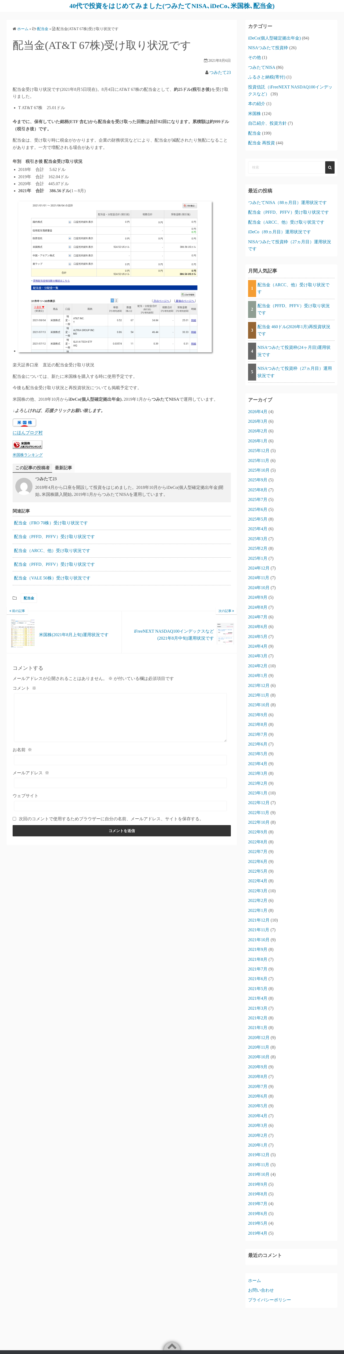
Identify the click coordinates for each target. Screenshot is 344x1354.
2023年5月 (257, 753)
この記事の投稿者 (32, 467)
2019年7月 (257, 1203)
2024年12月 (259, 568)
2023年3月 (257, 773)
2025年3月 (257, 538)
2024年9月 (257, 597)
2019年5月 (257, 1223)
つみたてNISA (261, 67)
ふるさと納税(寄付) (266, 77)
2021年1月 (257, 1027)
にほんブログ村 (28, 432)
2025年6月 (257, 509)
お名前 (22, 749)
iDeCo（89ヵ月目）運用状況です (279, 232)
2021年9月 (257, 949)
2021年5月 (257, 988)
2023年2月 (257, 783)
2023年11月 (258, 695)
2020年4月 (257, 1115)
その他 (254, 57)
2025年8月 (257, 490)
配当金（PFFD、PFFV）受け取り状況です (54, 536)
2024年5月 (257, 636)
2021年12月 (259, 920)
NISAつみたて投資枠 (268, 47)
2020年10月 (259, 1057)
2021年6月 (257, 978)
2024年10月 (259, 587)
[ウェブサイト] (120, 806)
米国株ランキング (28, 455)
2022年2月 (257, 900)
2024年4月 (257, 646)
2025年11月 (258, 460)
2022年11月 (258, 812)
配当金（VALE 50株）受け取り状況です (52, 578)
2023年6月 (257, 744)
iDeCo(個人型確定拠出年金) (274, 38)
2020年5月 (257, 1106)
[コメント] (120, 717)
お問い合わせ (261, 1290)
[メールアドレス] (120, 783)
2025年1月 (257, 558)
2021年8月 (257, 959)
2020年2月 (257, 1135)
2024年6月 (257, 626)
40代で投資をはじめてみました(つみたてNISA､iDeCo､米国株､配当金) (171, 5)
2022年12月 (259, 802)
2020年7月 (257, 1086)
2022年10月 (259, 822)
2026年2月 (257, 431)
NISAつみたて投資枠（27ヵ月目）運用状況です (294, 372)
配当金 (29, 598)
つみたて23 (220, 72)
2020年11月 (258, 1047)
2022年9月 (257, 832)
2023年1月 (257, 793)
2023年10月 (259, 705)
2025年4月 (257, 528)
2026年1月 (257, 441)
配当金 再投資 (261, 143)
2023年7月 (257, 734)
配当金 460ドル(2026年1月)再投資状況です (293, 330)
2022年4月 (257, 881)
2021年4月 (257, 998)
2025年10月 (259, 470)
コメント (24, 688)
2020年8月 (257, 1076)
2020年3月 (257, 1125)
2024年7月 (257, 617)
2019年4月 (257, 1233)
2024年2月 (257, 666)
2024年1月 (257, 675)
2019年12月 (259, 1154)
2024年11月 (258, 577)
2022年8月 (257, 842)
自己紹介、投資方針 (267, 123)
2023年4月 (257, 763)
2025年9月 (257, 480)
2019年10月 (259, 1174)
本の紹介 (256, 103)
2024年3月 (257, 656)
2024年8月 (257, 607)
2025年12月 (259, 450)
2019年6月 (257, 1213)
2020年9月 (257, 1067)
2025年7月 (257, 499)
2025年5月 (257, 519)
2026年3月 (257, 421)
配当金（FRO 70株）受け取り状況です (51, 523)
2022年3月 (257, 891)
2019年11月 (258, 1164)
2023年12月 (259, 685)
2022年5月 (257, 871)
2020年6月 (257, 1096)
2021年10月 (259, 939)
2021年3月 (257, 1008)
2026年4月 (257, 411)
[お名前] (120, 760)
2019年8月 (257, 1194)
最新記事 (63, 467)
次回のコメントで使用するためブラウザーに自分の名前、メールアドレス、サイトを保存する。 (111, 818)
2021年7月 (257, 969)
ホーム (254, 1280)
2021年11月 (258, 929)
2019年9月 (257, 1184)
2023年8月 (257, 724)
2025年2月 (257, 548)
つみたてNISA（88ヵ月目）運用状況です (287, 202)
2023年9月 (257, 714)
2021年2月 (257, 1018)
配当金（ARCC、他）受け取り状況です (52, 550)
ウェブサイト (25, 795)
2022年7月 (257, 851)
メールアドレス (31, 773)
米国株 (254, 113)
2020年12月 (259, 1037)
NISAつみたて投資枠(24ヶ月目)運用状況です (294, 351)
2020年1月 (257, 1145)
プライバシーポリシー (269, 1300)
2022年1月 (257, 910)
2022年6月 (257, 861)
